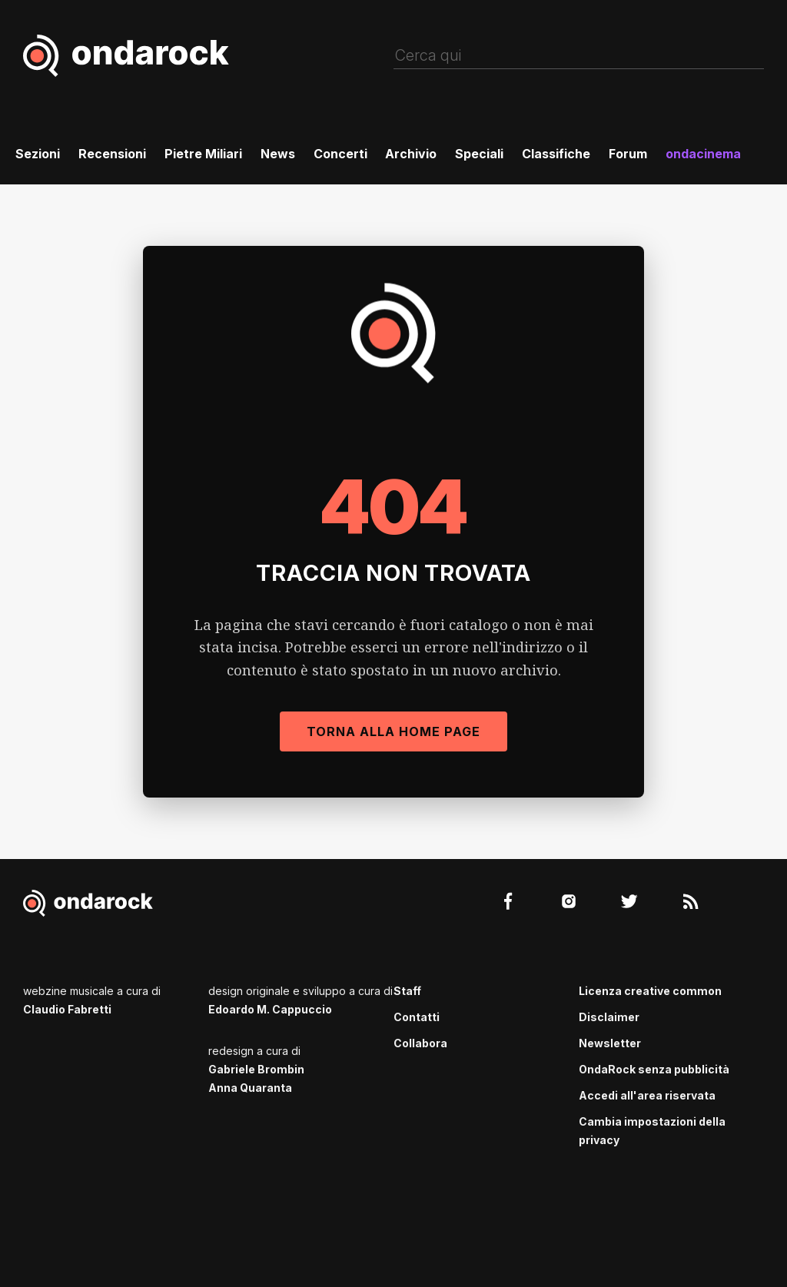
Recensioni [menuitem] (112, 153)
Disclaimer (609, 1016)
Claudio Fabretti (67, 1009)
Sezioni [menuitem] (37, 153)
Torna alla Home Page (393, 731)
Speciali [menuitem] (479, 153)
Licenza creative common (650, 990)
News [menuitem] (278, 153)
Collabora (420, 1043)
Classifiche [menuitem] (556, 153)
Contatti (417, 1016)
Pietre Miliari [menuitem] (203, 153)
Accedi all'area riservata (647, 1095)
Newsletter (610, 1043)
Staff (407, 990)
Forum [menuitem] (628, 153)
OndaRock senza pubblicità (654, 1069)
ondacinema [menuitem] (703, 153)
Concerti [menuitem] (340, 153)
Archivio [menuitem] (411, 153)
